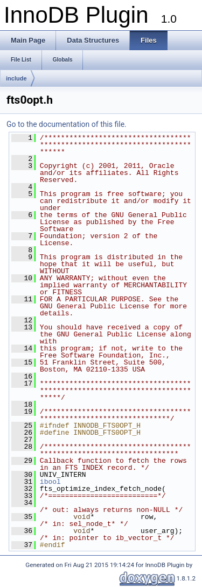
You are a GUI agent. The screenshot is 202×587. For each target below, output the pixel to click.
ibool (50, 482)
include (16, 78)
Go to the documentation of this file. (66, 124)
